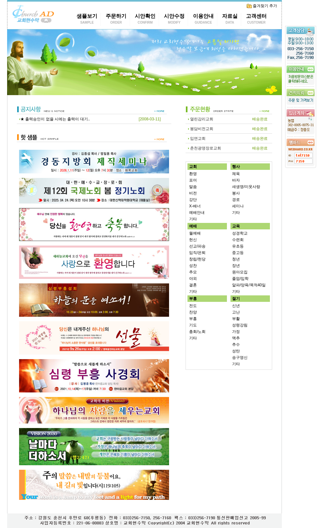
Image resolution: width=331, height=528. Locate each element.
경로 (236, 199)
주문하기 (116, 19)
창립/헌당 (197, 259)
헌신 (193, 239)
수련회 (238, 239)
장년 (236, 265)
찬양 (193, 312)
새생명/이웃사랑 (246, 186)
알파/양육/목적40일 (249, 285)
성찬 (193, 265)
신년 (236, 305)
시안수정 (174, 19)
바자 (236, 180)
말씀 (193, 186)
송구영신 (240, 357)
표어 (193, 180)
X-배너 (195, 206)
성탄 (236, 351)
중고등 (238, 252)
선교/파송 (197, 246)
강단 (193, 199)
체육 (236, 173)
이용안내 (203, 19)
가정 (236, 331)
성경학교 (240, 233)
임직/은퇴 (197, 252)
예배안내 (197, 212)
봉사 (236, 193)
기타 (193, 219)
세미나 (238, 206)
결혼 (193, 285)
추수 (236, 344)
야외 (193, 278)
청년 (236, 259)
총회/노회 (197, 331)
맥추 (236, 338)
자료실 (230, 19)
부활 (236, 318)
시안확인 (145, 19)
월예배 (195, 233)
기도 (193, 325)
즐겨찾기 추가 (262, 6)
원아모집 (240, 272)
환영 (193, 173)
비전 (193, 193)
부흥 (193, 318)
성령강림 (240, 325)
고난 (236, 312)
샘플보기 (87, 19)
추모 (193, 272)
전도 (193, 305)
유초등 (238, 246)
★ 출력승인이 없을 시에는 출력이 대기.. (55, 119)
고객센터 (256, 19)
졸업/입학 (240, 278)
